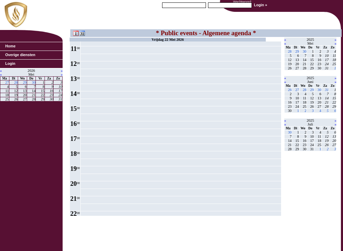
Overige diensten (20, 55)
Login (10, 63)
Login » (260, 5)
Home (10, 46)
